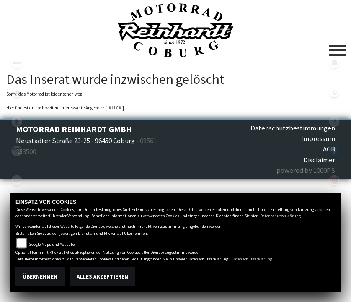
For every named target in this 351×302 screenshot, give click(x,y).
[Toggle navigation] (337, 47)
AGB (329, 149)
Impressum (318, 138)
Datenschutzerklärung (280, 216)
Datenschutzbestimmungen (292, 128)
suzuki (16, 121)
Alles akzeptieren (102, 276)
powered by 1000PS (305, 170)
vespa (16, 180)
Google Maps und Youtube (52, 244)
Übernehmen (40, 276)
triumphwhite (16, 151)
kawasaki (16, 63)
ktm (16, 92)
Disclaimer (319, 159)
